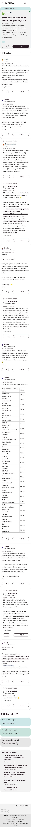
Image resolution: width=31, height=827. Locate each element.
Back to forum (8, 723)
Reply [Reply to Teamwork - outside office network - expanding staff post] (22, 46)
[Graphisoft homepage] (23, 806)
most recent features (16, 221)
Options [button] (28, 8)
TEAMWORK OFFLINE (11, 787)
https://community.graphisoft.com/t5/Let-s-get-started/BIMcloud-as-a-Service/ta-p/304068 (15, 659)
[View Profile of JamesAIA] (9, 13)
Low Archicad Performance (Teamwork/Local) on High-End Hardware (14, 757)
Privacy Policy (10, 819)
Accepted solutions (10, 733)
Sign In (28, 3)
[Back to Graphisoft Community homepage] (10, 3)
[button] (3, 46)
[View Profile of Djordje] (6, 99)
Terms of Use (20, 819)
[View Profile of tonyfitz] (6, 59)
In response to (11, 141)
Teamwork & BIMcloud (10, 769)
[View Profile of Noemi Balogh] (12, 186)
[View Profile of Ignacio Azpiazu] (10, 144)
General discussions (9, 762)
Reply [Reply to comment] (22, 92)
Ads (3, 42)
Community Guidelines (15, 821)
